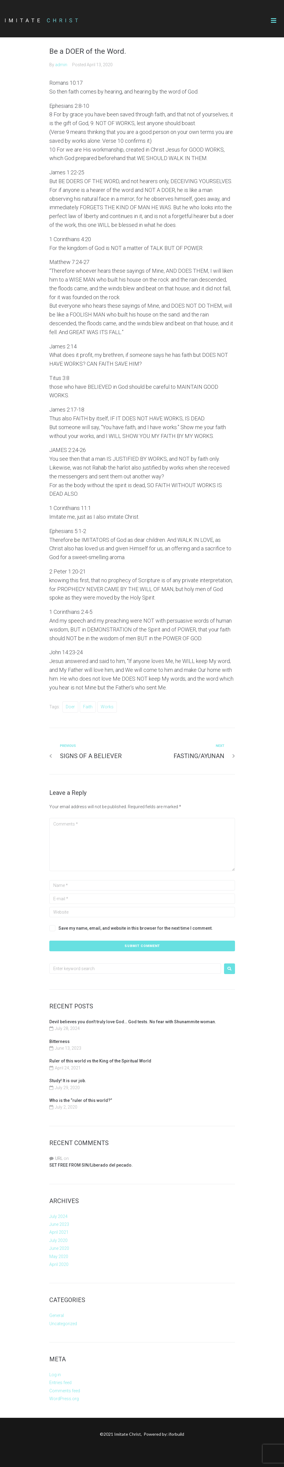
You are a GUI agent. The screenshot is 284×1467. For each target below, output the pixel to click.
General (56, 1315)
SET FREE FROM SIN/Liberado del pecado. (91, 1165)
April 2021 (58, 1232)
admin (61, 64)
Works (107, 706)
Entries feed (60, 1382)
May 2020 (58, 1256)
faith (88, 706)
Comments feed (64, 1390)
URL (59, 1158)
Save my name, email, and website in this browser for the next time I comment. (135, 928)
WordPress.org (64, 1398)
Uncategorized (63, 1323)
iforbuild (176, 1434)
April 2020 (58, 1264)
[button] (273, 21)
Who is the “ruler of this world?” (80, 1100)
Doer (70, 706)
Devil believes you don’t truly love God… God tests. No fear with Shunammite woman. (133, 1021)
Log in (55, 1374)
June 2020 (59, 1248)
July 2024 (58, 1216)
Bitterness (59, 1041)
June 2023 (59, 1224)
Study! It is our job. (67, 1080)
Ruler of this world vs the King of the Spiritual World (100, 1060)
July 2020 (58, 1240)
